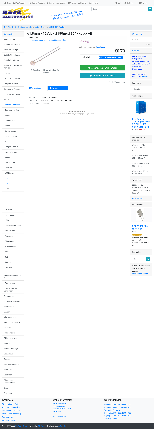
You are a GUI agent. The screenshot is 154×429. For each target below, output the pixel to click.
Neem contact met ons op (11, 414)
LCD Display (9, 173)
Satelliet (7, 343)
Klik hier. (145, 77)
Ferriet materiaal (10, 136)
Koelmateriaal (9, 162)
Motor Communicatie (12, 322)
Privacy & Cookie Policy (10, 404)
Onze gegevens (7, 417)
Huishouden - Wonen (12, 301)
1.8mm (43, 27)
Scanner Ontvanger (11, 349)
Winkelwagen (137, 34)
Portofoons (8, 328)
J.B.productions (64, 426)
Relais (6, 252)
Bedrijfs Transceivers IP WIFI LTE (13, 66)
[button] (119, 3)
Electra (6, 100)
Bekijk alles (137, 198)
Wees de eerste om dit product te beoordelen (49, 40)
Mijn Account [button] (19, 3)
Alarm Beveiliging (10, 39)
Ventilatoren (8, 370)
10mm (7, 204)
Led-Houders (9, 215)
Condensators (9, 121)
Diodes (7, 126)
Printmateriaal (10, 241)
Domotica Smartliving (12, 94)
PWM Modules (10, 246)
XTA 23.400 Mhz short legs (140, 227)
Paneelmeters (9, 231)
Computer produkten (11, 84)
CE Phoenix (42, 426)
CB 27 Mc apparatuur (12, 79)
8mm (7, 199)
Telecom (7, 359)
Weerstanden (9, 283)
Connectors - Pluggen (12, 89)
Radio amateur (9, 333)
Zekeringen (8, 393)
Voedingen (8, 375)
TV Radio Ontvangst (11, 364)
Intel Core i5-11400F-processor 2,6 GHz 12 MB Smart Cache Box (141, 123)
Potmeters (8, 236)
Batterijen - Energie (11, 50)
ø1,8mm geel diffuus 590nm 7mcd (140, 172)
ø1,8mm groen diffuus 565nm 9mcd (140, 164)
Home (7, 3)
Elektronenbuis (10, 131)
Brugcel (7, 115)
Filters (6, 142)
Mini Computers (10, 317)
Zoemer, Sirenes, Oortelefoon (10, 289)
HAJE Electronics (22, 426)
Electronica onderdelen (24, 27)
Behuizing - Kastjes (11, 110)
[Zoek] (119, 9)
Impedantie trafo (10, 152)
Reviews (54, 88)
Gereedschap (9, 296)
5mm (7, 194)
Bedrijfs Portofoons (11, 60)
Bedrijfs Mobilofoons (12, 55)
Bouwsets (7, 73)
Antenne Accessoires (12, 44)
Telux (7, 220)
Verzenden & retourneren (11, 411)
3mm (7, 189)
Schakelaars (8, 354)
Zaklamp (7, 388)
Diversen (8, 210)
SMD (6, 257)
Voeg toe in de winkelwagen (102, 68)
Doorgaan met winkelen (102, 75)
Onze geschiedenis (9, 420)
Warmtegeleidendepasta (12, 276)
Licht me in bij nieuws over (141, 189)
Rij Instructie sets (10, 338)
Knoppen (7, 157)
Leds (37, 27)
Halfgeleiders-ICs (11, 147)
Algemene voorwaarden (11, 407)
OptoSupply (100, 47)
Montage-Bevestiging (12, 225)
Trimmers (8, 267)
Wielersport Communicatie (9, 381)
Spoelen (7, 262)
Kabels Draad (9, 307)
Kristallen (8, 168)
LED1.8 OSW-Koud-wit (57, 27)
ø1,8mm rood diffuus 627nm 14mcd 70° (140, 157)
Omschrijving (35, 88)
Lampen (7, 312)
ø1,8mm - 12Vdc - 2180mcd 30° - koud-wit (140, 147)
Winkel (10, 27)
